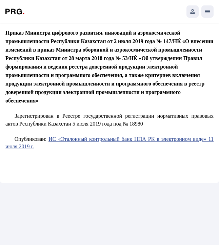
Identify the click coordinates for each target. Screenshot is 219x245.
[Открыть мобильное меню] (207, 11)
